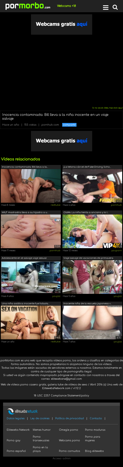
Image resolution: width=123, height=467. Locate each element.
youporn (116, 250)
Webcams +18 (66, 6)
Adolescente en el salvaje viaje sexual (24, 258)
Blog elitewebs (94, 451)
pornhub (116, 205)
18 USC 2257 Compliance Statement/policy (61, 395)
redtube (55, 205)
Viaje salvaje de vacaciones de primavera (88, 258)
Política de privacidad (69, 418)
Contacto (96, 418)
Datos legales (15, 418)
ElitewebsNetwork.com (56, 388)
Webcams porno (69, 440)
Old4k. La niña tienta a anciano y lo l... (86, 212)
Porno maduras (95, 429)
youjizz (56, 296)
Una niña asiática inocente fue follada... (25, 303)
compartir (69, 124)
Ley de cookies (39, 418)
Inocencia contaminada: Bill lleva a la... (25, 167)
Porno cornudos (69, 451)
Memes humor (42, 429)
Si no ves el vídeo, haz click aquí (107, 108)
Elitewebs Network (18, 429)
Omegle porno (68, 429)
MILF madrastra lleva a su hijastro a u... (25, 212)
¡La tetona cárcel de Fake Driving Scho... (87, 167)
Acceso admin (62, 458)
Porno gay (13, 440)
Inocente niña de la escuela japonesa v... (87, 303)
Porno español (16, 451)
